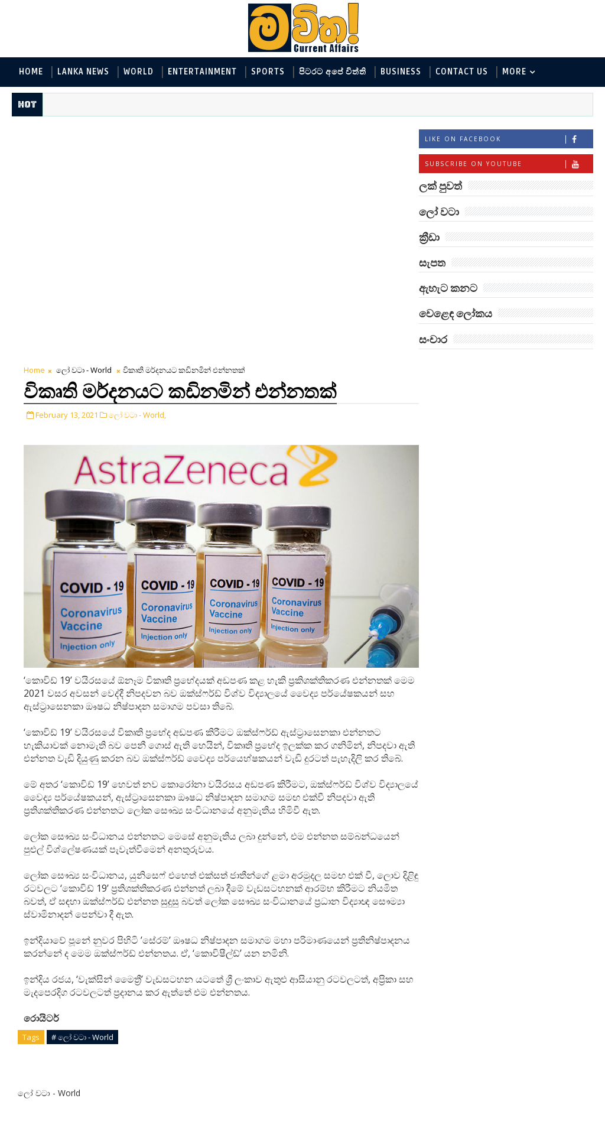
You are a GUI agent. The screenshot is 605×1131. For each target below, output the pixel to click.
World (138, 72)
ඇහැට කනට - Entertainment (482, 432)
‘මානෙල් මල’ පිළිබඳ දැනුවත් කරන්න (521, 578)
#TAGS (447, 367)
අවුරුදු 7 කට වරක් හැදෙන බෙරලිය (518, 673)
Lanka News (83, 72)
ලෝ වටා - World (84, 133)
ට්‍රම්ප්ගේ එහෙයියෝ (520, 716)
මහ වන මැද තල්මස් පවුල (521, 865)
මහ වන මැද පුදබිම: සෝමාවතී (521, 769)
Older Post (379, 910)
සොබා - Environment (535, 491)
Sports (268, 72)
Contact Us (461, 72)
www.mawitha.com (147, 1123)
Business (400, 72)
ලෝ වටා (563, 367)
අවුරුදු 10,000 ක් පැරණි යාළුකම (530, 961)
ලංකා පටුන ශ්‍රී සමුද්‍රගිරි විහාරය (525, 913)
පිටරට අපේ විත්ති (332, 72)
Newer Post (48, 910)
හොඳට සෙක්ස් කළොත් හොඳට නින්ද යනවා (527, 817)
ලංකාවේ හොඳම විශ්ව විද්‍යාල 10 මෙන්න (524, 626)
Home (31, 72)
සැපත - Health (452, 530)
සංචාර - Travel (523, 530)
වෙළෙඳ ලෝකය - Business (475, 510)
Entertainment (202, 72)
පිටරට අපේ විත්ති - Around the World (498, 471)
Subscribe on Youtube (509, 164)
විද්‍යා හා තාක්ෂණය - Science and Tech (498, 452)
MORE (514, 72)
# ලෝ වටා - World (82, 805)
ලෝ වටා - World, (137, 178)
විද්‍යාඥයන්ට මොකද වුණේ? (520, 1008)
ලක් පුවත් (505, 367)
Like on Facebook (509, 139)
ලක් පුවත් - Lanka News (470, 413)
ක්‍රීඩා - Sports (452, 491)
